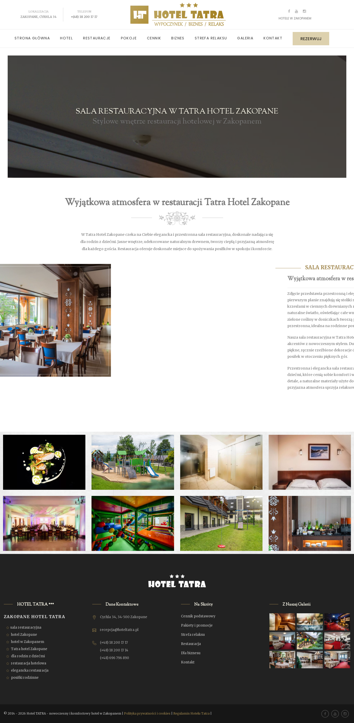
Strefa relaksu (211, 38)
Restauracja (191, 644)
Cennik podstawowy (198, 616)
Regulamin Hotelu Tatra (191, 713)
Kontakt (273, 38)
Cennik (154, 38)
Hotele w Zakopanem (295, 18)
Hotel (66, 38)
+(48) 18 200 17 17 (84, 17)
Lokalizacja (38, 11)
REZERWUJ (311, 39)
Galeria (245, 38)
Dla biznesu (190, 653)
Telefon (84, 11)
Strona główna (32, 38)
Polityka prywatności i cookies (147, 713)
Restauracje (96, 38)
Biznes (177, 38)
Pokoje (129, 38)
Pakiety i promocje (197, 625)
